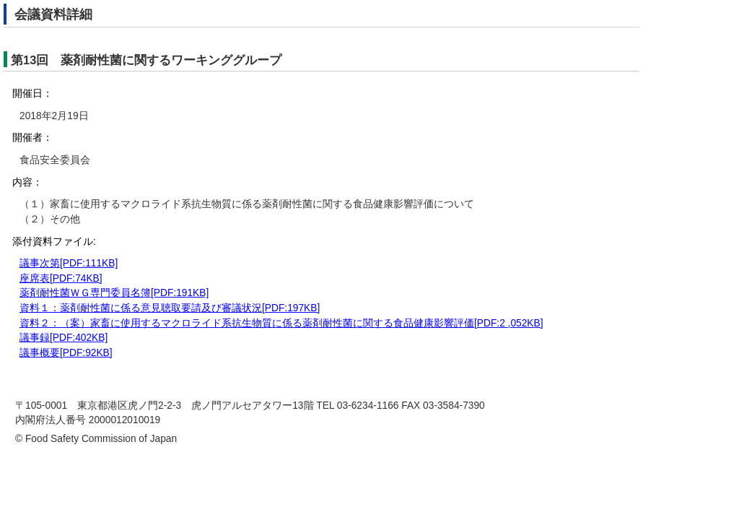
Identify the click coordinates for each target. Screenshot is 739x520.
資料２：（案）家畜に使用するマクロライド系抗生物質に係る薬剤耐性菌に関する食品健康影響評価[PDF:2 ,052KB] (281, 323)
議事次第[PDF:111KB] (68, 263)
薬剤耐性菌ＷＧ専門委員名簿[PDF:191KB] (114, 292)
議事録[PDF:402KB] (63, 337)
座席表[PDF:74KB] (60, 278)
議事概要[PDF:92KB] (66, 352)
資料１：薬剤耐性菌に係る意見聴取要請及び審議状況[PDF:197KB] (169, 308)
